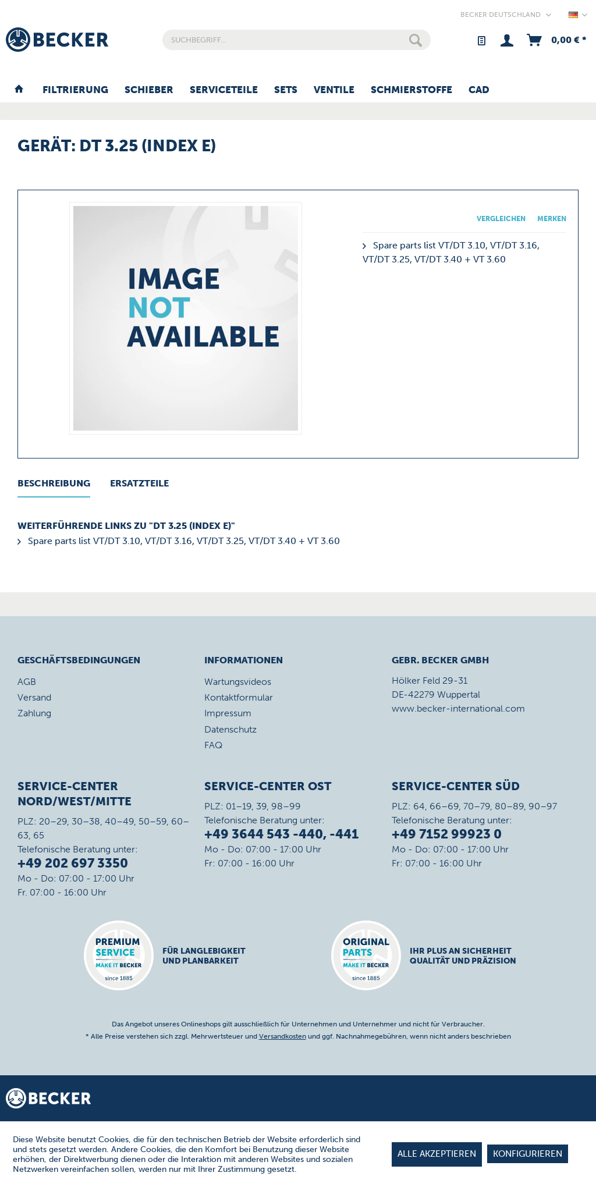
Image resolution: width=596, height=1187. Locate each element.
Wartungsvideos (237, 681)
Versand (34, 697)
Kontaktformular (238, 697)
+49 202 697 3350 (72, 863)
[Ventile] (334, 90)
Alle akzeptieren (437, 1154)
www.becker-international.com (458, 708)
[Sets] (285, 90)
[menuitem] (296, 40)
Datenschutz (230, 729)
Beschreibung (53, 483)
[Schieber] (149, 90)
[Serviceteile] (224, 90)
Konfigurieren (527, 1154)
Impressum (227, 713)
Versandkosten (282, 1036)
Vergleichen (501, 219)
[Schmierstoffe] (411, 90)
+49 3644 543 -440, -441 (281, 834)
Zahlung (34, 713)
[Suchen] (415, 40)
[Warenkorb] (555, 40)
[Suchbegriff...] (296, 40)
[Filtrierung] (75, 90)
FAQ (213, 745)
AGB (26, 681)
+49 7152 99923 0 (447, 834)
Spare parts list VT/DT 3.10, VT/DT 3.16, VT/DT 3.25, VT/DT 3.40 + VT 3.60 (178, 540)
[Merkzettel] (481, 40)
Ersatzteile (139, 483)
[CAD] (479, 90)
